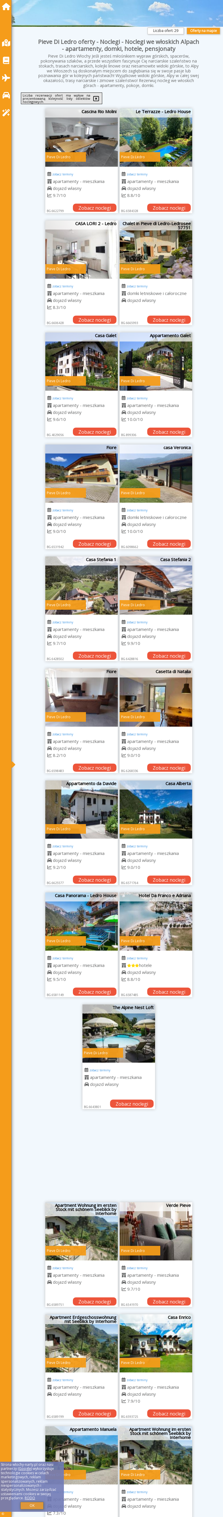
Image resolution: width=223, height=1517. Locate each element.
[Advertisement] (119, 1158)
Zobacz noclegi (94, 208)
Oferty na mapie (203, 30)
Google (25, 1468)
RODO (30, 1497)
